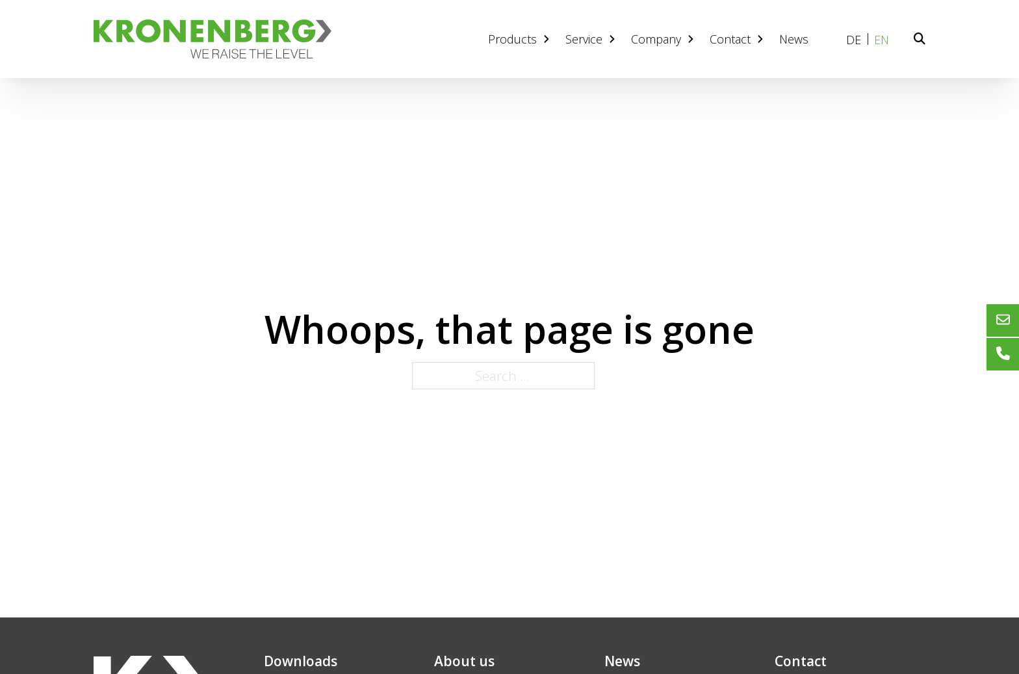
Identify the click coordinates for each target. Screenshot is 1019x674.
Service (591, 39)
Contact (738, 39)
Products (520, 39)
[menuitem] (854, 39)
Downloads (300, 661)
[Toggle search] (919, 39)
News (793, 39)
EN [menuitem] (881, 39)
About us (464, 661)
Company (664, 39)
